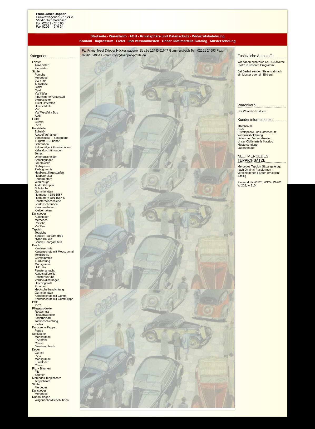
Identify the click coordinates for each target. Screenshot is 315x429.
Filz (37, 371)
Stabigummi (42, 166)
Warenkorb (118, 36)
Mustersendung (223, 41)
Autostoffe (41, 84)
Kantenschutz (43, 248)
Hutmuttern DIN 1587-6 (50, 197)
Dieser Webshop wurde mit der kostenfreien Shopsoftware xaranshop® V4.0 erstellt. (157, 420)
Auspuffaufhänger (46, 134)
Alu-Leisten (42, 65)
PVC (38, 125)
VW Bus (40, 226)
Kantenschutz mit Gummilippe (54, 298)
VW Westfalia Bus (46, 112)
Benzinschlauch (45, 346)
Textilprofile (42, 254)
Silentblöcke (42, 163)
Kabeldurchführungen (48, 150)
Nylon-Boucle (43, 238)
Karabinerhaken (45, 207)
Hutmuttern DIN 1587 (48, 194)
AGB (133, 36)
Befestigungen (44, 159)
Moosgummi (43, 264)
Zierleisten (41, 68)
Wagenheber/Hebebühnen (52, 400)
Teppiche (40, 232)
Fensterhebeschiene (48, 201)
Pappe (39, 330)
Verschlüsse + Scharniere (51, 137)
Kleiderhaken (43, 210)
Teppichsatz (42, 381)
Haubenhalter (43, 175)
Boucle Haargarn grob (49, 235)
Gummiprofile (43, 257)
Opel (38, 90)
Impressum (104, 41)
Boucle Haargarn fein (48, 242)
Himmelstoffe (43, 106)
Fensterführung (45, 276)
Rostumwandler (45, 314)
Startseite (98, 36)
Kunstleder (42, 216)
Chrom (39, 343)
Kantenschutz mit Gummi (51, 295)
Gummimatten (44, 191)
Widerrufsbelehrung (208, 36)
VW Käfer (41, 93)
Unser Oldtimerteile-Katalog (184, 41)
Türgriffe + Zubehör (47, 140)
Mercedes (41, 77)
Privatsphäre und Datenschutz (164, 36)
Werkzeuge (42, 182)
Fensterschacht (45, 270)
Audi (38, 115)
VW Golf (40, 80)
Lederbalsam (43, 317)
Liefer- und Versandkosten (137, 41)
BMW (38, 87)
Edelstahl (41, 340)
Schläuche (41, 188)
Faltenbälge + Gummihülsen (53, 147)
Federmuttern (43, 178)
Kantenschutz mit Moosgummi (54, 251)
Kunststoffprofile (45, 273)
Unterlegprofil (43, 283)
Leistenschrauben (46, 204)
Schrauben (42, 144)
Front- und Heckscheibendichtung (49, 288)
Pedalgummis (43, 169)
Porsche (40, 74)
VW (37, 109)
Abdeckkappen (44, 185)
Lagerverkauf (246, 147)
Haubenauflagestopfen (49, 172)
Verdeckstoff (43, 99)
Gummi (39, 122)
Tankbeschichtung (46, 321)
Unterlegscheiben (46, 156)
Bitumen (40, 374)
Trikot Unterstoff (45, 103)
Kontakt (85, 41)
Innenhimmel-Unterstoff (50, 96)
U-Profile (40, 267)
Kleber (39, 324)
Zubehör (40, 131)
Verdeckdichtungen (47, 280)
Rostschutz (42, 311)
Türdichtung (42, 261)
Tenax (38, 153)
